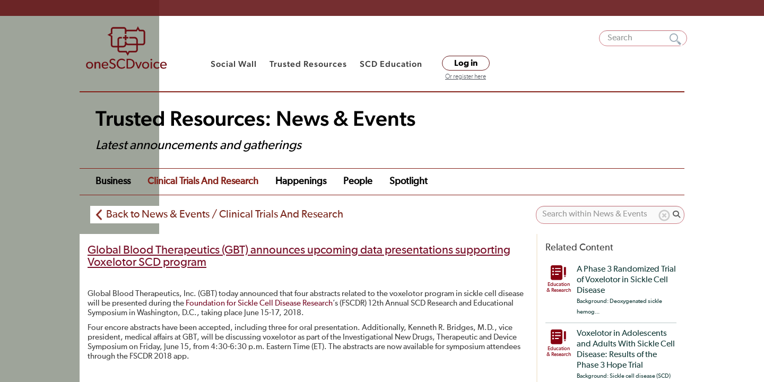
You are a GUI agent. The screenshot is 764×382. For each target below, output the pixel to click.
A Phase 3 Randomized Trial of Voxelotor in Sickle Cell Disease (626, 280)
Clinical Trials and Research (202, 181)
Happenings (300, 181)
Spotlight (408, 181)
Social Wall (234, 64)
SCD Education (391, 64)
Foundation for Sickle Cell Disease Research (259, 303)
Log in (466, 63)
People (357, 181)
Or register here (465, 77)
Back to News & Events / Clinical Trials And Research (224, 214)
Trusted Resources (308, 64)
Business (113, 181)
